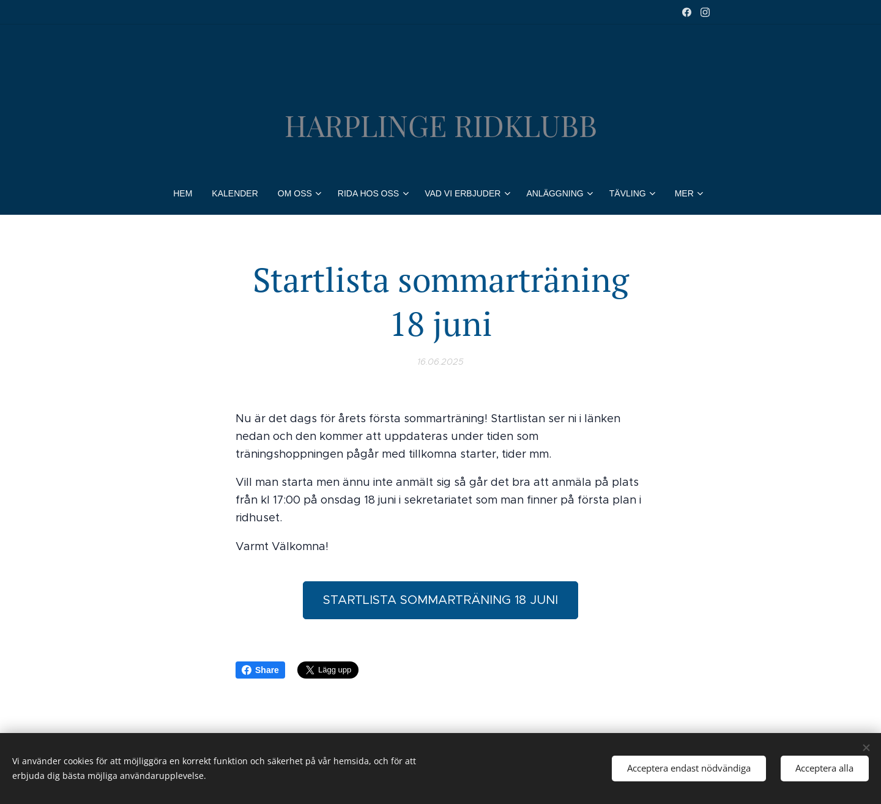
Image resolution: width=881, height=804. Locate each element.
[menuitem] (187, 193)
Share (260, 670)
